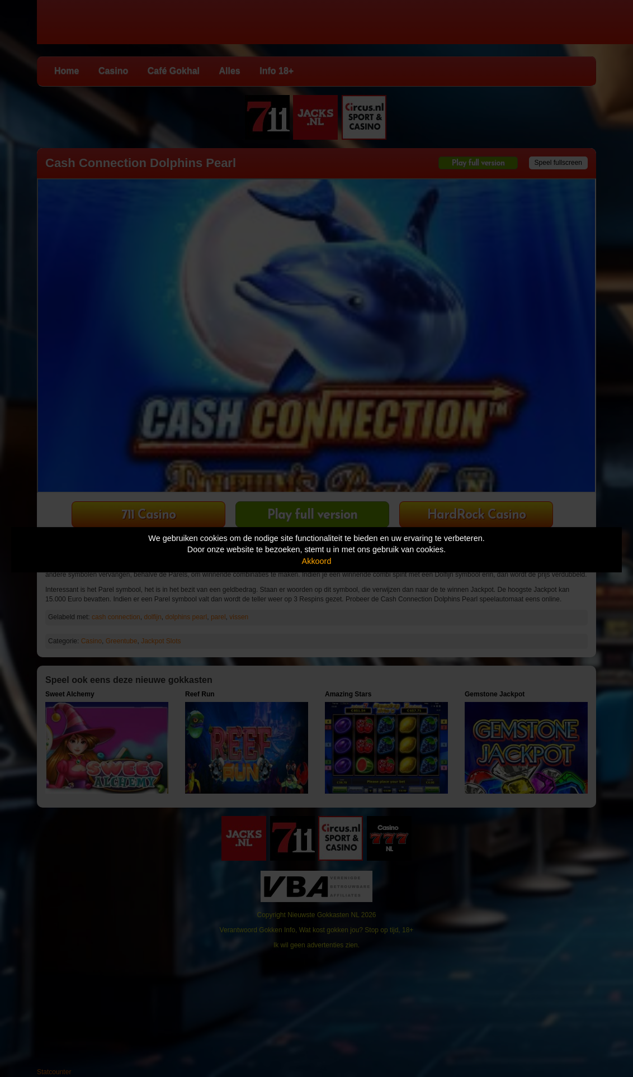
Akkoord (317, 561)
